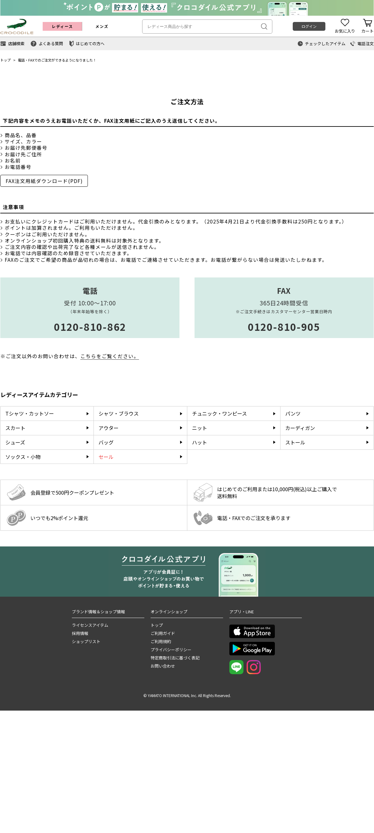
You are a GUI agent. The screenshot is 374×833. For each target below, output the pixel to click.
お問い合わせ (163, 788)
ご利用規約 (161, 764)
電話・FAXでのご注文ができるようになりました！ (57, 59)
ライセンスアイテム (90, 747)
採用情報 (80, 756)
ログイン (309, 26)
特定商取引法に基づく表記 (175, 780)
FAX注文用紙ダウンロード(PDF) (44, 303)
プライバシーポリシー (171, 772)
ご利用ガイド (163, 756)
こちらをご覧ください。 (109, 478)
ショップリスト (86, 764)
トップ (5, 59)
